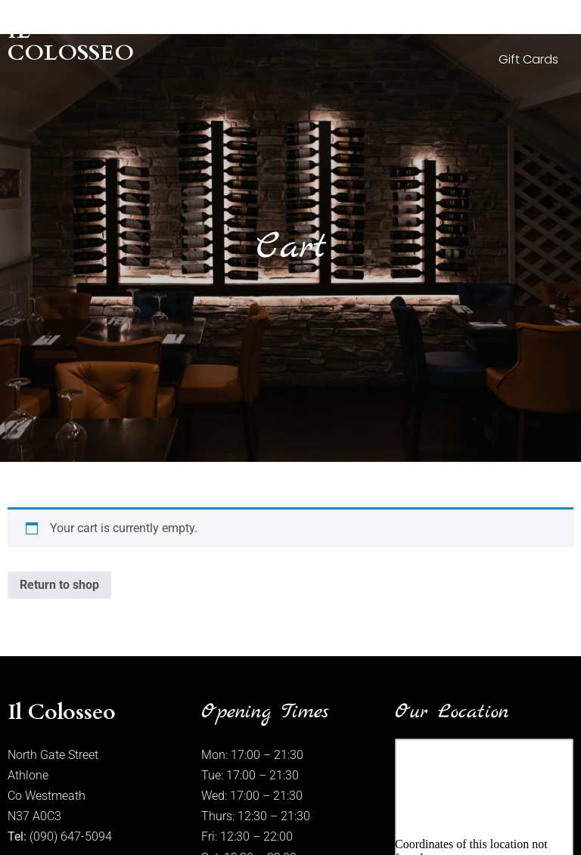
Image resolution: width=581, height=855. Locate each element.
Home (199, 24)
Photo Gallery (370, 24)
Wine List (533, 24)
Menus (459, 24)
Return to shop (59, 585)
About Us (273, 24)
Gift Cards (528, 59)
